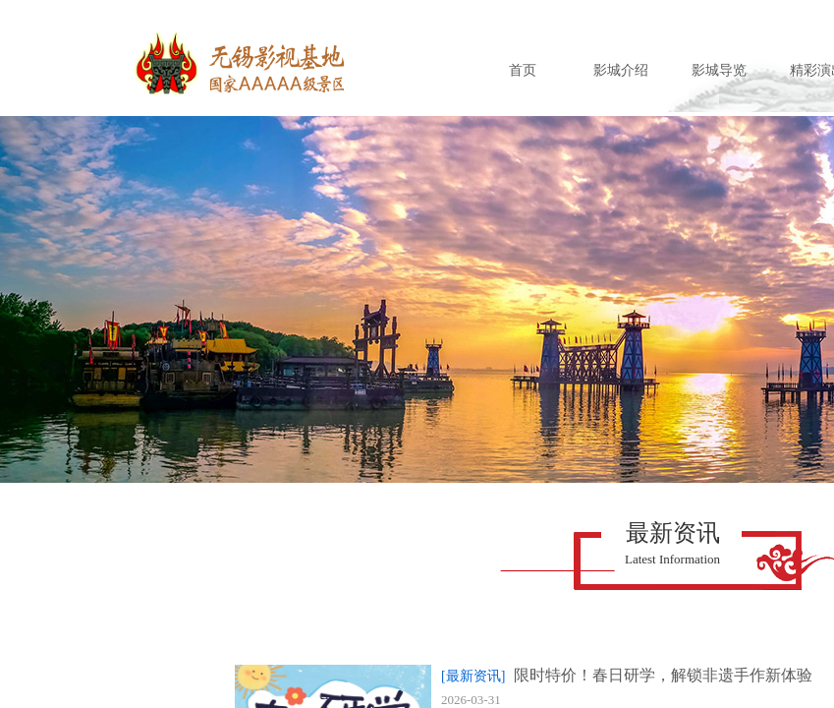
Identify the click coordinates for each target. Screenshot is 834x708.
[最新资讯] (473, 676)
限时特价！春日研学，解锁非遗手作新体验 (663, 675)
